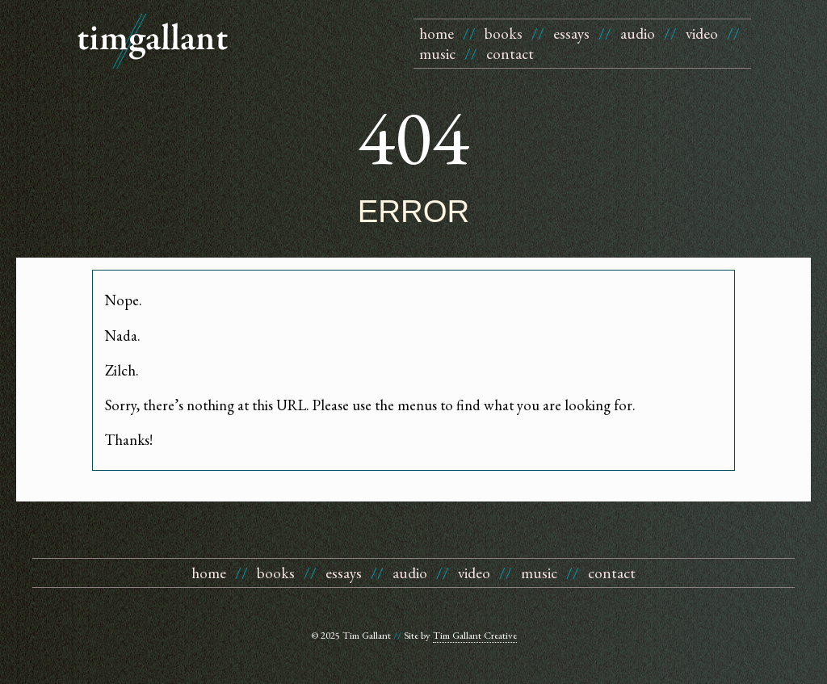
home (436, 33)
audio (637, 33)
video (702, 33)
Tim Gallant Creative (475, 635)
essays (571, 33)
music (437, 54)
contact (510, 54)
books (504, 33)
